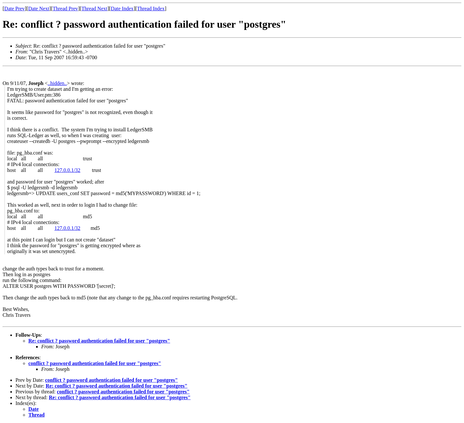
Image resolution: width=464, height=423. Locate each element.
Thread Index (151, 8)
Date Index (122, 8)
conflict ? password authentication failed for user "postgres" (94, 363)
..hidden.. (57, 83)
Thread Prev (65, 8)
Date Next (38, 8)
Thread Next (94, 8)
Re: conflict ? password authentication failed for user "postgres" (99, 340)
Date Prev (14, 8)
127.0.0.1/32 (67, 170)
